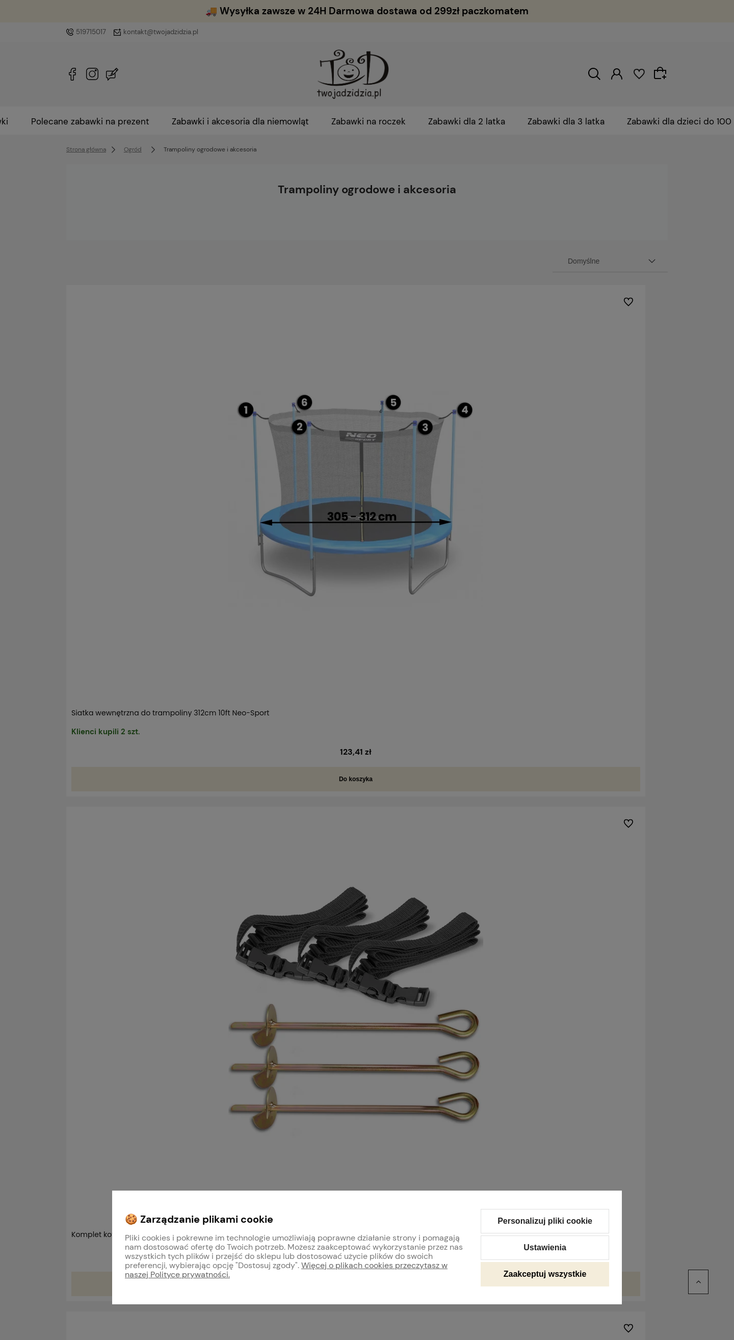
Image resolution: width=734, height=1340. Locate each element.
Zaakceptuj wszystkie (545, 1274)
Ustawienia (544, 1247)
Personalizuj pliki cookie (544, 1221)
